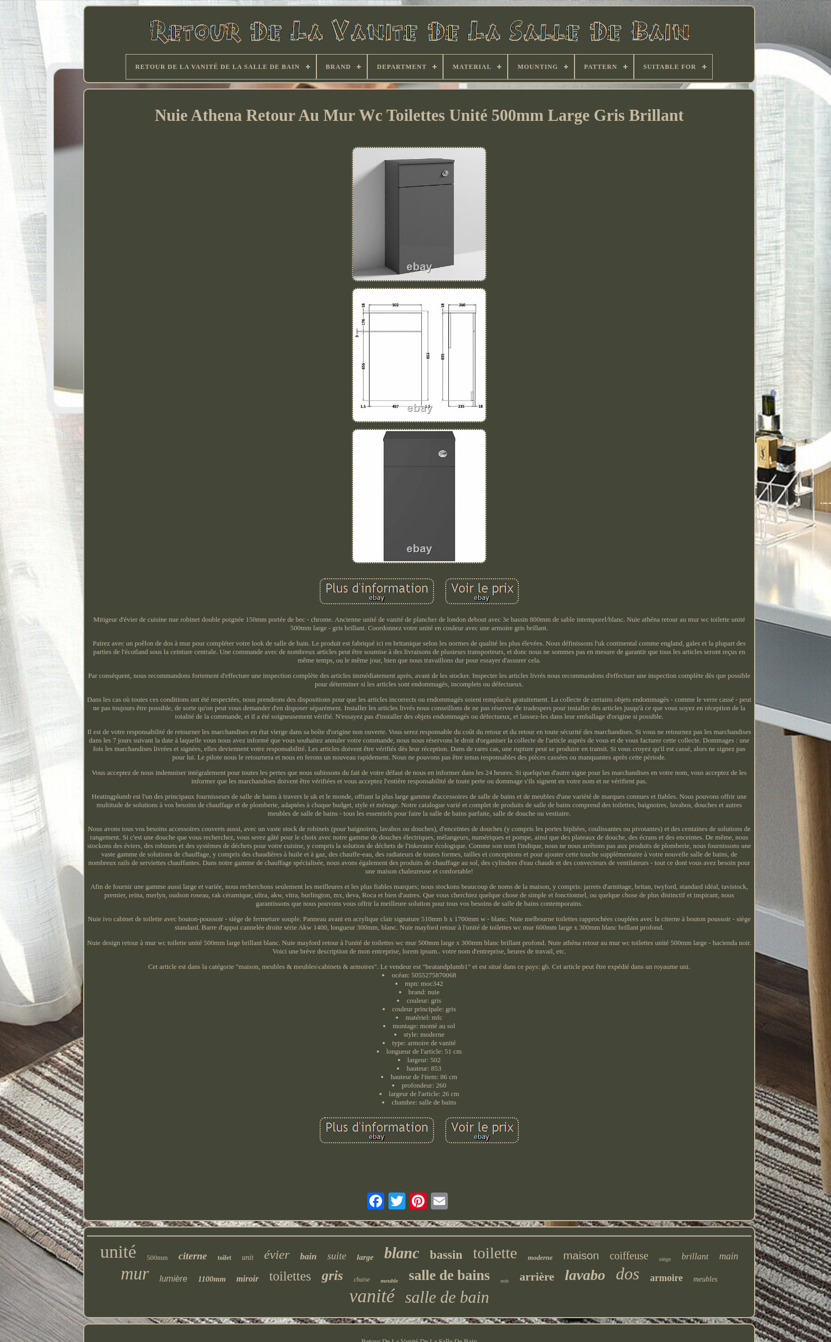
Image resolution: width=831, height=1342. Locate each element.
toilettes (290, 1276)
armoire (666, 1278)
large (365, 1257)
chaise (362, 1279)
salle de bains (449, 1275)
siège (665, 1259)
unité (118, 1251)
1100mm (212, 1279)
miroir (247, 1278)
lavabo (585, 1275)
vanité (372, 1296)
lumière (173, 1278)
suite (336, 1255)
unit (248, 1257)
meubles (705, 1279)
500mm (157, 1257)
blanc (401, 1252)
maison (581, 1255)
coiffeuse (628, 1255)
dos (627, 1273)
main (728, 1256)
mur (135, 1273)
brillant (695, 1256)
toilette (495, 1252)
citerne (193, 1255)
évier (276, 1254)
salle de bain (447, 1297)
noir (504, 1281)
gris (332, 1275)
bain (308, 1256)
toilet (225, 1257)
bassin (446, 1254)
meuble (389, 1280)
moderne (540, 1257)
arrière (536, 1276)
